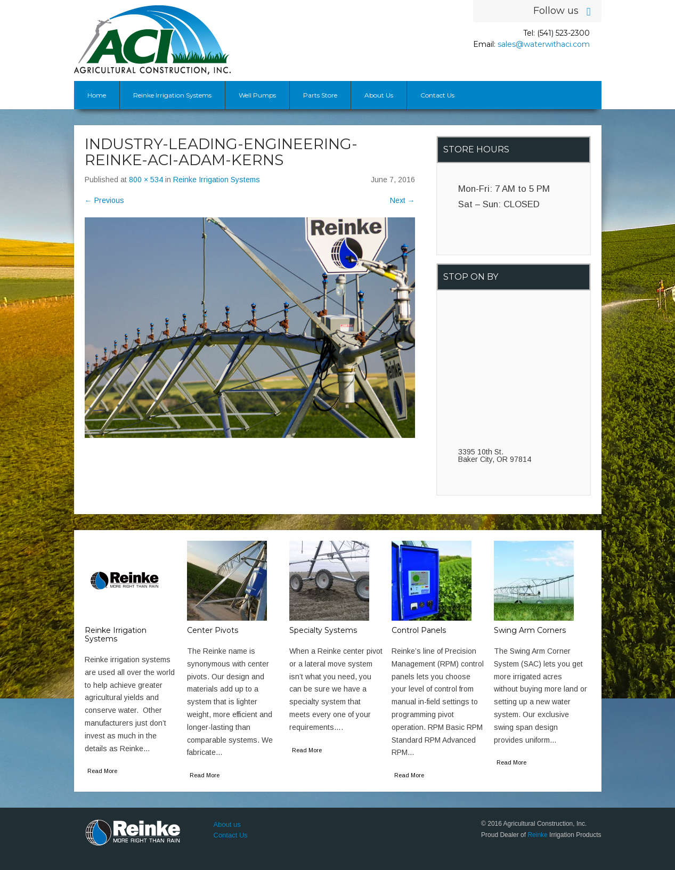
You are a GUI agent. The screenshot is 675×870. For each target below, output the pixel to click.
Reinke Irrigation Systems (172, 95)
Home (96, 95)
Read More (102, 771)
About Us (378, 95)
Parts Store (320, 95)
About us (227, 824)
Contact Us (437, 95)
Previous (104, 200)
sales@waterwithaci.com (544, 44)
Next (402, 200)
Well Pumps (257, 95)
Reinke (537, 835)
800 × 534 (146, 179)
